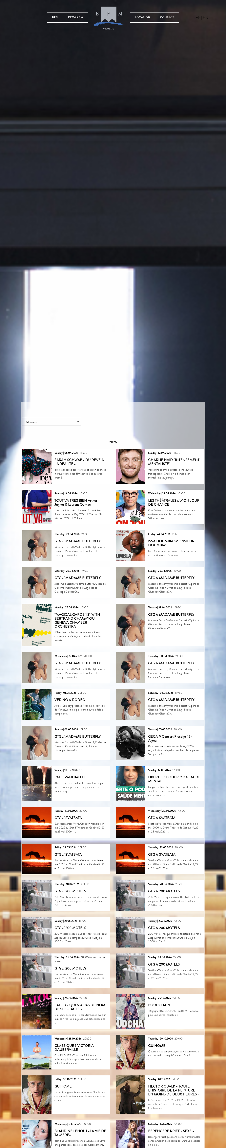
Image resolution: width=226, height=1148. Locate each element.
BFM (55, 17)
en (205, 17)
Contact (167, 17)
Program (75, 17)
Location (142, 17)
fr (198, 17)
